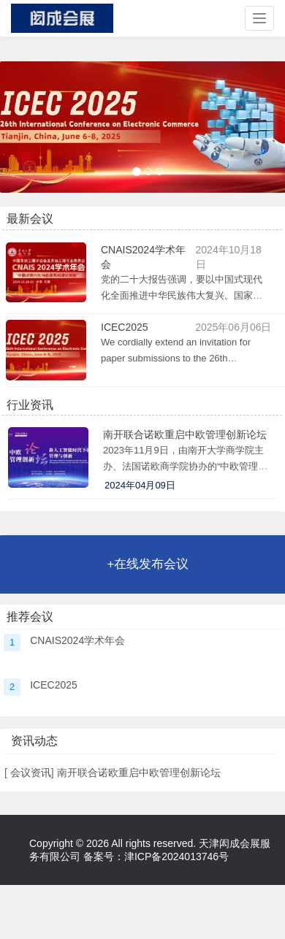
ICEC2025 (124, 327)
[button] (22, 127)
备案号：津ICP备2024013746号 (156, 856)
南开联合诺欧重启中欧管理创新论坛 (185, 434)
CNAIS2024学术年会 (77, 640)
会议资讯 (29, 772)
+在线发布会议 (148, 564)
